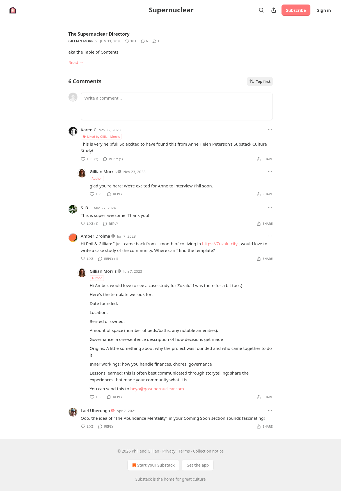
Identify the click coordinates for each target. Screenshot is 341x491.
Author (97, 178)
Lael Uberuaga (95, 410)
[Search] (261, 10)
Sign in (324, 10)
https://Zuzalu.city (219, 243)
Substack (143, 479)
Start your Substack (153, 465)
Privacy (168, 451)
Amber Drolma (95, 236)
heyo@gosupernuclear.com (157, 388)
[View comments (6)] (144, 41)
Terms (184, 451)
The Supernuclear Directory (99, 34)
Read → (76, 62)
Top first (260, 81)
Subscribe (296, 10)
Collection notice (208, 451)
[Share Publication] (273, 10)
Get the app (197, 465)
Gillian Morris (82, 41)
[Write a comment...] (177, 106)
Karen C (89, 129)
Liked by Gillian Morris (101, 136)
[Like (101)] (130, 41)
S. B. (85, 207)
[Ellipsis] (270, 129)
